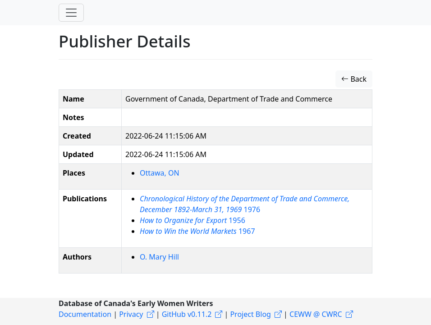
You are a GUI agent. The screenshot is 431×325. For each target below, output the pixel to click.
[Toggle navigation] (71, 13)
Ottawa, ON (159, 173)
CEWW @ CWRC (315, 314)
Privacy (131, 314)
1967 (197, 231)
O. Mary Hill (159, 257)
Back (354, 79)
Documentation (85, 314)
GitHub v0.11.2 (187, 314)
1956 (192, 220)
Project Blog (250, 314)
